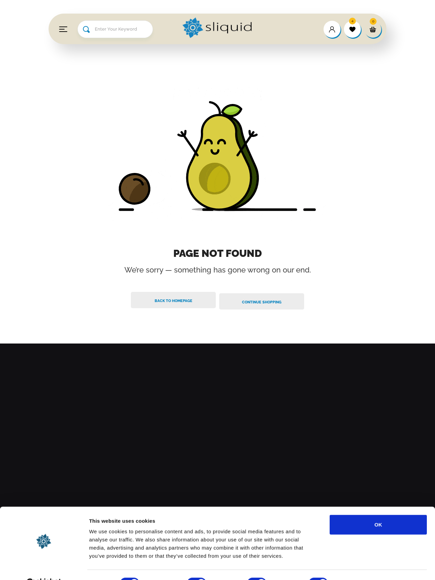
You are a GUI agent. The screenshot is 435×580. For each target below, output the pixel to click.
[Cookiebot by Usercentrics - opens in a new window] (44, 567)
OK (378, 508)
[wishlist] (352, 29)
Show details (356, 566)
